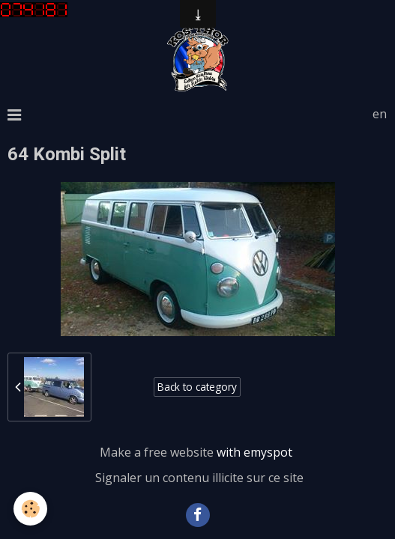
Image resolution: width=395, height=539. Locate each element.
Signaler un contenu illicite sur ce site (199, 477)
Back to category (197, 387)
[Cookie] (30, 509)
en (380, 114)
